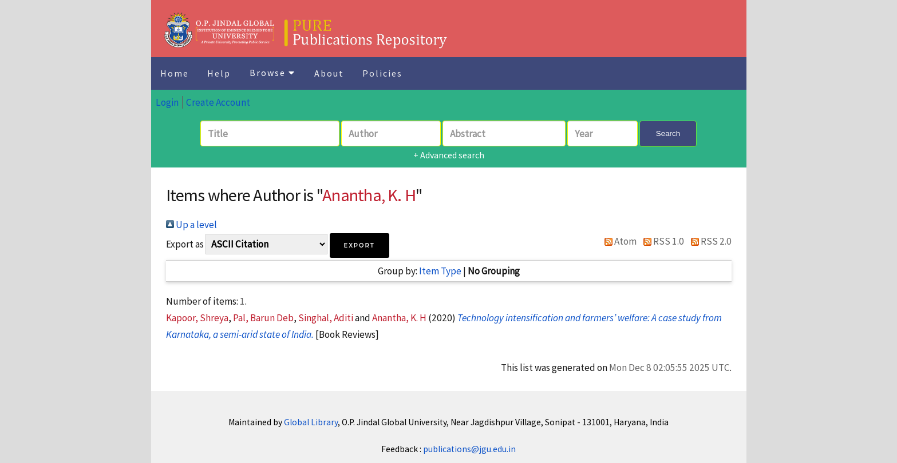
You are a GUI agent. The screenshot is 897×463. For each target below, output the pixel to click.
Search (668, 133)
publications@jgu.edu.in (469, 449)
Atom (618, 241)
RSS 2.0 (709, 241)
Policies (382, 73)
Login (167, 102)
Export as (185, 244)
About (329, 73)
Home (174, 73)
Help (219, 73)
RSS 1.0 (661, 241)
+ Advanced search (448, 155)
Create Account (218, 102)
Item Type (440, 271)
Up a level (191, 224)
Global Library (311, 422)
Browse (272, 72)
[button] (359, 245)
